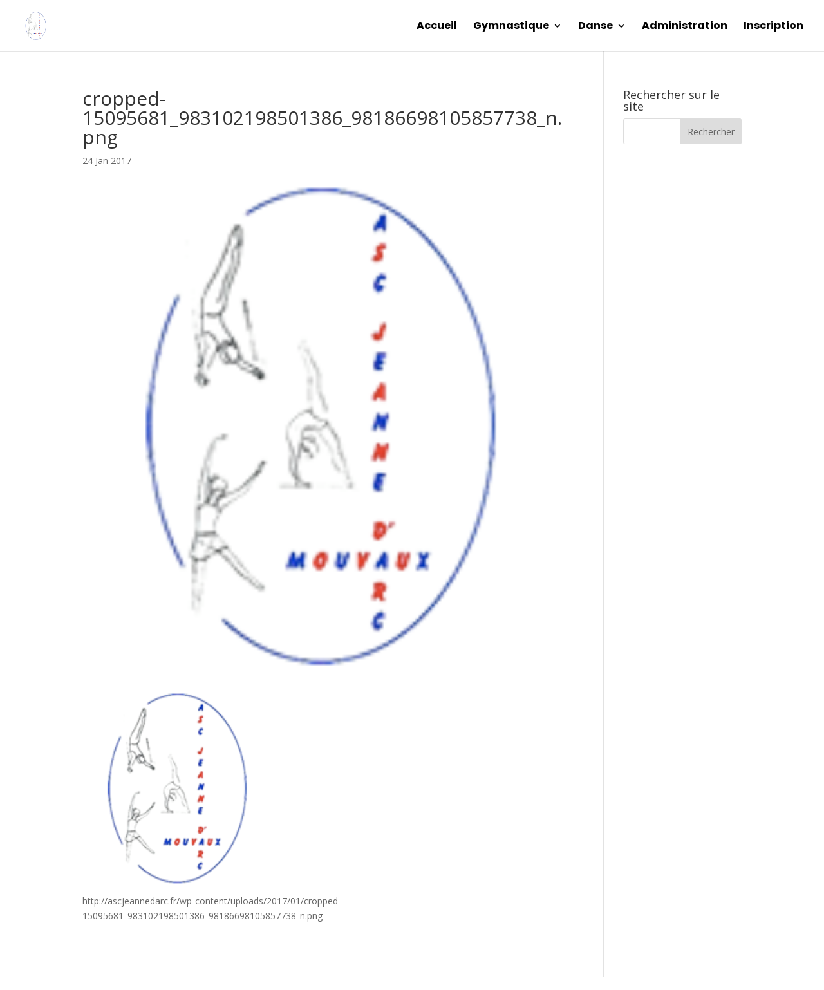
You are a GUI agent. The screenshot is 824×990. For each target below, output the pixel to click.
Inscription (773, 27)
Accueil (437, 27)
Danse (595, 27)
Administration (684, 27)
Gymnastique (511, 27)
